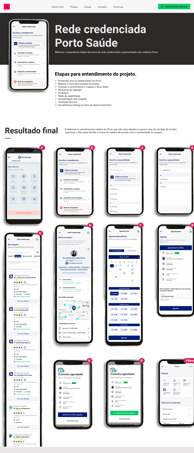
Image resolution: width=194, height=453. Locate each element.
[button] (174, 6)
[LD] (7, 7)
